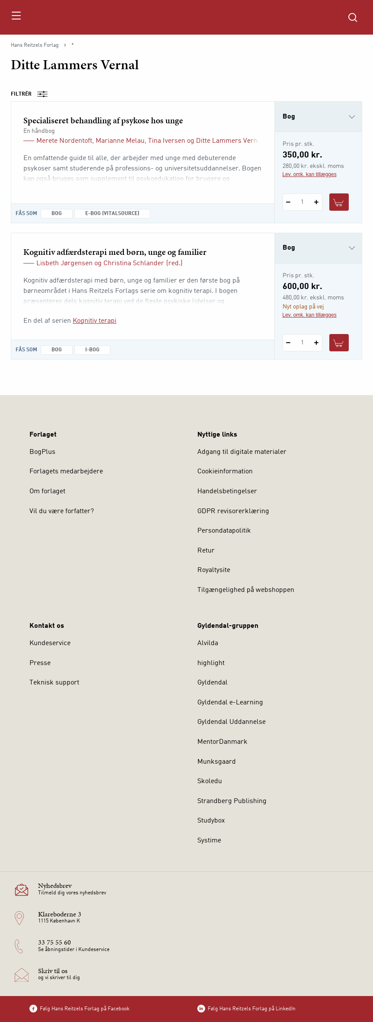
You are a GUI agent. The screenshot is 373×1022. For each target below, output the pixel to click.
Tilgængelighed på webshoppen (245, 590)
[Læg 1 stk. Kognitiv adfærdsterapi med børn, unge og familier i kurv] (339, 342)
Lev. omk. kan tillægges (310, 174)
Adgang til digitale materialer (241, 452)
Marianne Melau (120, 141)
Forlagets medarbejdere (66, 471)
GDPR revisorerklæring (233, 511)
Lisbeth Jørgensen (64, 263)
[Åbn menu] (16, 17)
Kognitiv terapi (94, 321)
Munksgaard (216, 761)
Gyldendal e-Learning (230, 702)
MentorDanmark (222, 742)
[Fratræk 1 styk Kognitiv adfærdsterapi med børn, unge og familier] (288, 342)
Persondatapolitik (224, 530)
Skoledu (209, 781)
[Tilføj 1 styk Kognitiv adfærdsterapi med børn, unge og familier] (316, 342)
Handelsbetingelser (227, 491)
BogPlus (42, 452)
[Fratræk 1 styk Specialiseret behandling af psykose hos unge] (288, 202)
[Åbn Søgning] (352, 17)
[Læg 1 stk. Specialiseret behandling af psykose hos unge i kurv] (339, 202)
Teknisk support (54, 682)
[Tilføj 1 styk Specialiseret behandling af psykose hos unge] (316, 202)
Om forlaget (47, 491)
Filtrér (32, 94)
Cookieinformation (225, 471)
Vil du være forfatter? (61, 511)
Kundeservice (50, 643)
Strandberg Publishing (232, 801)
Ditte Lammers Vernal (229, 141)
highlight (211, 663)
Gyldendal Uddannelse (231, 722)
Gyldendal (212, 682)
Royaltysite (213, 570)
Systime (209, 840)
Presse (40, 663)
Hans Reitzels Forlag (35, 45)
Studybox (211, 820)
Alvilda (207, 643)
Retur (206, 550)
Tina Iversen (166, 141)
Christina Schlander (133, 263)
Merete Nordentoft (64, 141)
